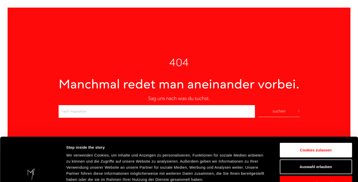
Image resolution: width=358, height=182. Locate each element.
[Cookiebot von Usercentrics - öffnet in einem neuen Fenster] (33, 172)
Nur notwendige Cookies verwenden (316, 141)
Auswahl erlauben (316, 121)
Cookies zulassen (316, 105)
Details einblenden (303, 172)
